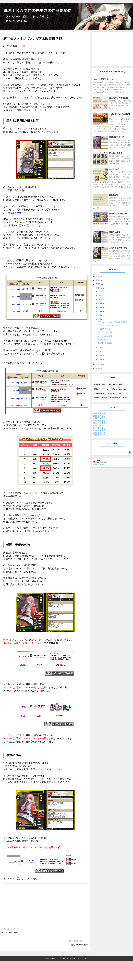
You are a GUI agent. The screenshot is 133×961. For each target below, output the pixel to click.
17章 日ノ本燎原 (100, 423)
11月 (100, 295)
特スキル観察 (103, 339)
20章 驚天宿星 (99, 430)
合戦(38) (96, 389)
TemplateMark (98, 959)
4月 (100, 348)
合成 (23, 46)
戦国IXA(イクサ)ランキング (103, 464)
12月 (100, 292)
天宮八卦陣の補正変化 (118, 248)
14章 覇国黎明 (99, 416)
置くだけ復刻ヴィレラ (10, 932)
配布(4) (125, 397)
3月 (100, 352)
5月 (100, 319)
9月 (100, 303)
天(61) (104, 384)
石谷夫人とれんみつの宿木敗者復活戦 (113, 322)
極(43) (121, 384)
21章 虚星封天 (99, 433)
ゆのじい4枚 (114, 169)
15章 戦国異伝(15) (99, 393)
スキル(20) (122, 389)
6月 (100, 315)
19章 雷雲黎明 (99, 428)
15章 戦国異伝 (99, 418)
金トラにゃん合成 (105, 336)
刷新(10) (96, 397)
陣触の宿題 (113, 195)
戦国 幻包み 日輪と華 (118, 214)
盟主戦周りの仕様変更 (118, 98)
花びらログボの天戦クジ (79, 932)
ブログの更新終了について (104, 79)
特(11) (121, 393)
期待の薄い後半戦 (105, 332)
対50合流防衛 (114, 232)
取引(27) (114, 389)
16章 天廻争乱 (99, 421)
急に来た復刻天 (104, 329)
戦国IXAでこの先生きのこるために (54, 959)
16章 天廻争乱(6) (115, 397)
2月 (100, 356)
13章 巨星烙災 (99, 413)
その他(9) (104, 397)
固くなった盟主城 (105, 343)
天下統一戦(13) (112, 393)
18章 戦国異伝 (99, 425)
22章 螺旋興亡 (99, 435)
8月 (100, 307)
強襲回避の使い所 (116, 137)
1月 (100, 360)
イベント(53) (113, 384)
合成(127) (97, 384)
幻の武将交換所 (115, 153)
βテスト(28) (105, 389)
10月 (100, 300)
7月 (100, 311)
